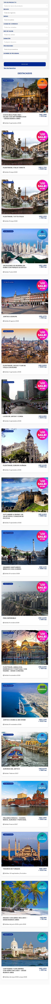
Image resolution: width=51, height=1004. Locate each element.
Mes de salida (8, 31)
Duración (7, 38)
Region (6, 9)
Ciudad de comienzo (11, 24)
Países (6, 16)
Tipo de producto (10, 2)
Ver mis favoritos (10, 68)
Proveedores (8, 46)
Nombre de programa (11, 53)
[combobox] (25, 6)
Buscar (25, 64)
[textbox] (26, 13)
